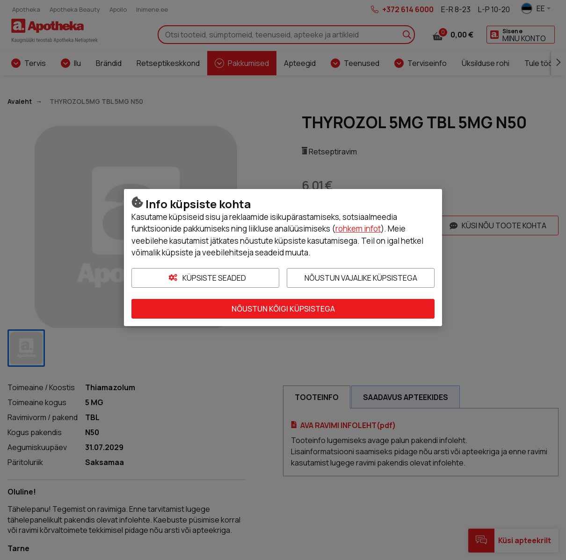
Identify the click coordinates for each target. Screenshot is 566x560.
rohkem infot (358, 228)
